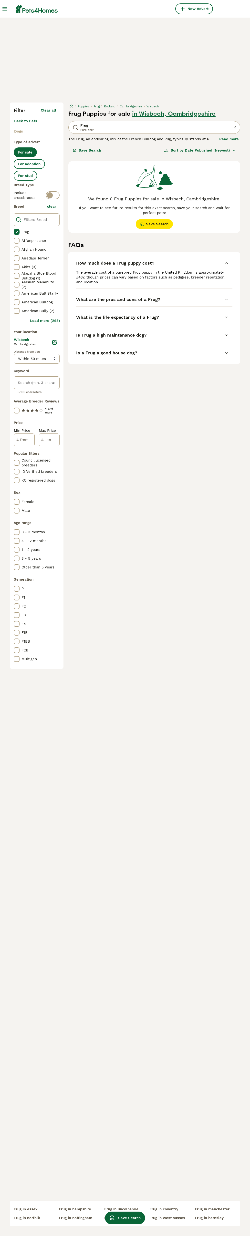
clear (51, 206)
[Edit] (55, 342)
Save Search (87, 150)
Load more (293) (45, 321)
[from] (24, 439)
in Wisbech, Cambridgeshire (174, 113)
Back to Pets (25, 121)
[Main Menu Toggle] (5, 9)
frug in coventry (163, 1209)
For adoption (29, 164)
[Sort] (199, 150)
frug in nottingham (75, 1218)
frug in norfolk (27, 1218)
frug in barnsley (209, 1218)
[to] (49, 439)
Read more (229, 139)
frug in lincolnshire (121, 1209)
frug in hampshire (75, 1209)
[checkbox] (16, 232)
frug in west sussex (167, 1218)
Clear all (48, 110)
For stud (25, 176)
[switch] (53, 195)
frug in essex (26, 1209)
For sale (25, 152)
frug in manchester (212, 1209)
